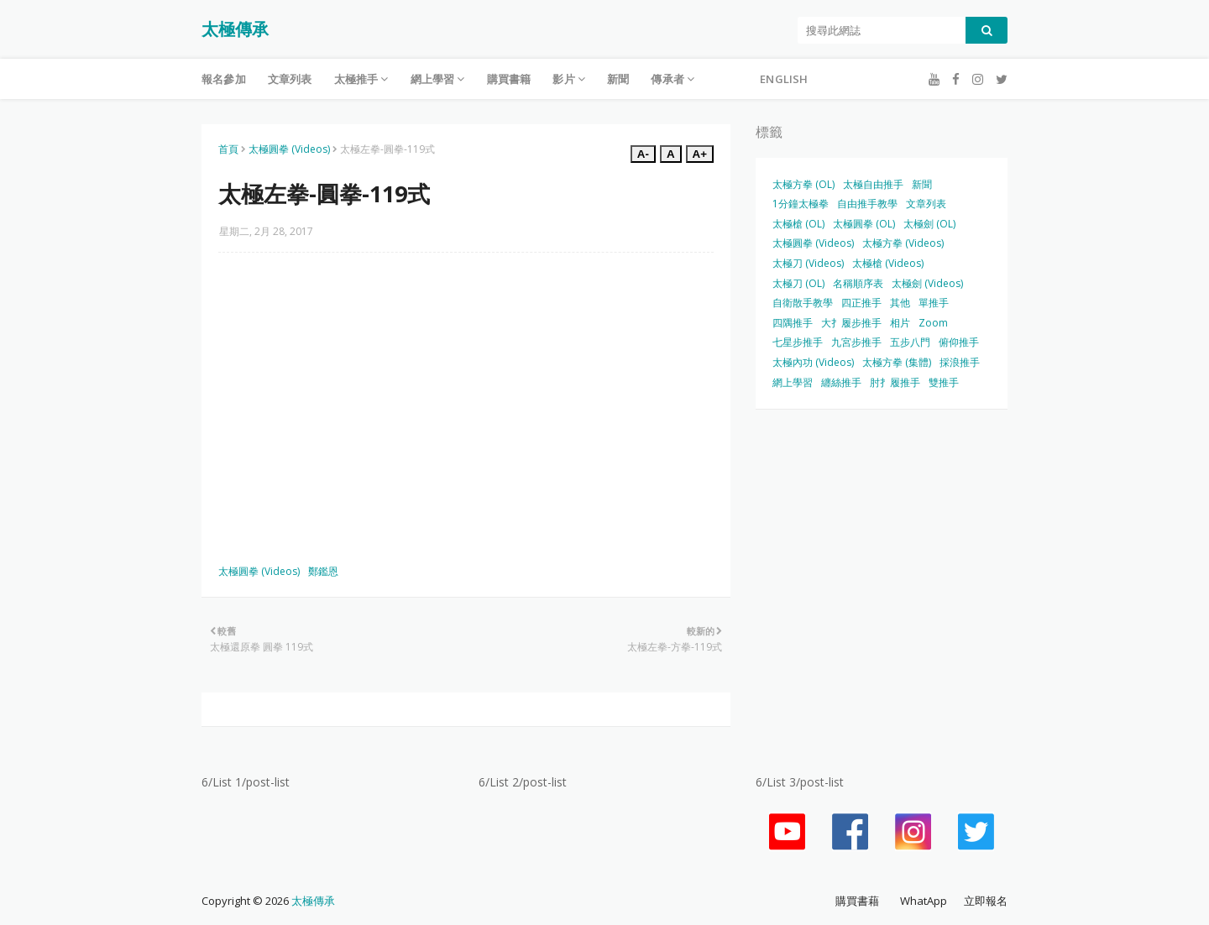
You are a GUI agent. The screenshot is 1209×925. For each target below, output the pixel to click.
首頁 (228, 149)
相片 (900, 323)
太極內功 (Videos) (813, 362)
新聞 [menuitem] (618, 78)
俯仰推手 (959, 342)
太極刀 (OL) (798, 283)
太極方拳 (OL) (803, 184)
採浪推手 (959, 362)
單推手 (934, 302)
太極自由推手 (873, 184)
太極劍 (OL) (929, 224)
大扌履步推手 (851, 323)
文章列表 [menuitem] (290, 78)
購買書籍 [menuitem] (509, 78)
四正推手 (861, 302)
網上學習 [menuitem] (433, 78)
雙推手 (944, 382)
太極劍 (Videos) (927, 283)
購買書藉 (857, 900)
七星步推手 (797, 342)
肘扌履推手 (895, 382)
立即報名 (986, 900)
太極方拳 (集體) (896, 362)
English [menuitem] (784, 78)
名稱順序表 (858, 283)
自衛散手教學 (802, 302)
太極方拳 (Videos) (903, 243)
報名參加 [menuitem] (224, 78)
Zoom (933, 323)
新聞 (922, 184)
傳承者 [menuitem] (667, 78)
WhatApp (923, 900)
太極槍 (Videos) (888, 263)
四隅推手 (792, 323)
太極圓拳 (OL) (864, 224)
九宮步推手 (856, 342)
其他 (900, 302)
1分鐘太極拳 (800, 203)
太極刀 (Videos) (808, 263)
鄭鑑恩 (323, 571)
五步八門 (910, 342)
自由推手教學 (867, 203)
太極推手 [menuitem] (356, 78)
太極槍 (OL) (798, 224)
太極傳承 (235, 29)
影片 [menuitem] (563, 78)
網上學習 (792, 382)
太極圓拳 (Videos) (289, 149)
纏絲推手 (841, 382)
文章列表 (926, 203)
